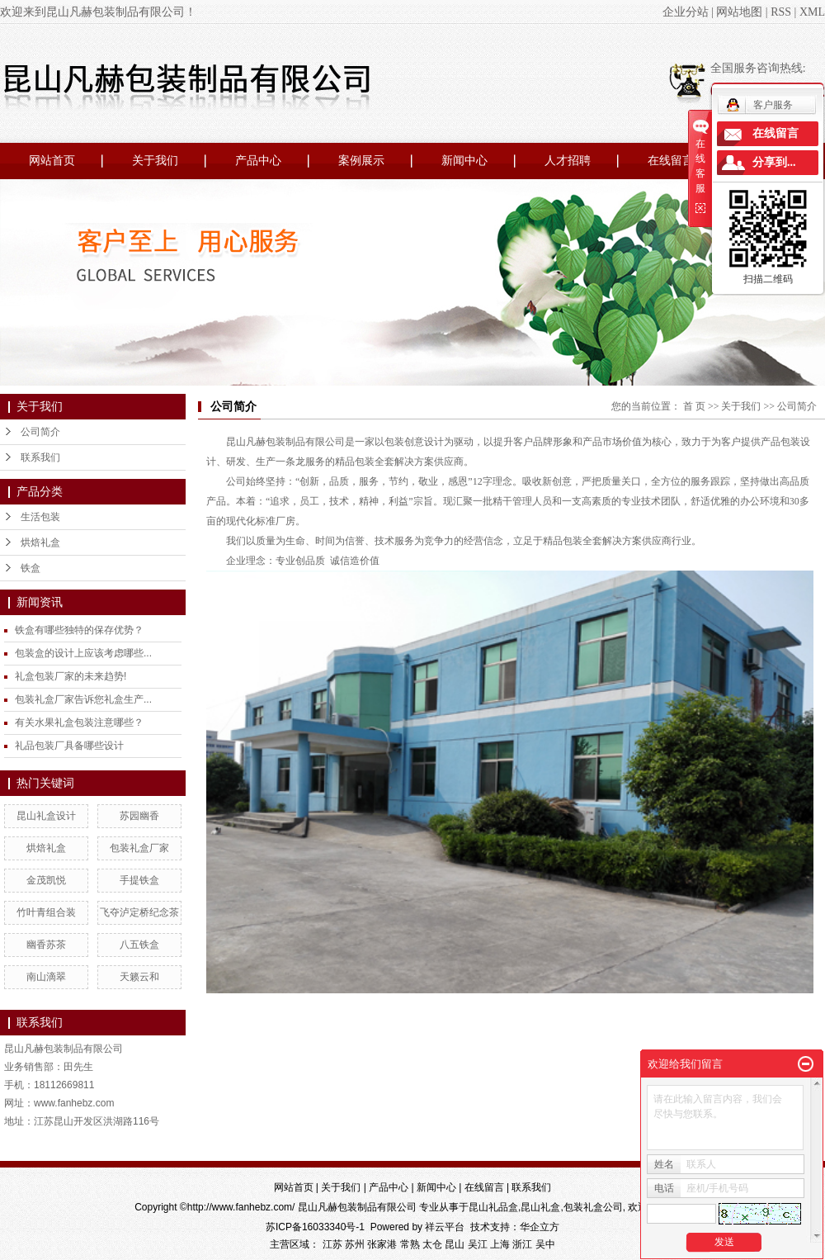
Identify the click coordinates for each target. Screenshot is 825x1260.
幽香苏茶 (46, 944)
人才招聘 (567, 160)
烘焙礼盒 (40, 542)
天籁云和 (139, 977)
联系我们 (40, 457)
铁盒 (30, 568)
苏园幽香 (139, 816)
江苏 (332, 1244)
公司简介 (40, 432)
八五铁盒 (139, 944)
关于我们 (155, 160)
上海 (500, 1244)
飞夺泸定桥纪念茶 (139, 912)
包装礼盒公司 (593, 1207)
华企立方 (539, 1227)
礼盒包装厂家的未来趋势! (70, 676)
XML (812, 12)
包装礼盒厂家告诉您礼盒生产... (83, 699)
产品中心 (258, 160)
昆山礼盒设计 (46, 816)
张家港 (382, 1244)
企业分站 (685, 12)
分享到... (774, 162)
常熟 (410, 1244)
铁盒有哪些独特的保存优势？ (79, 630)
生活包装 (40, 517)
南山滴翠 (46, 977)
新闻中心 (464, 160)
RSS (781, 12)
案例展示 (361, 160)
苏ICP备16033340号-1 (315, 1227)
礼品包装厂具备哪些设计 (69, 745)
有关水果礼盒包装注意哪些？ (79, 722)
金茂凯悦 (46, 880)
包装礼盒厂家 (139, 848)
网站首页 (52, 160)
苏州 (355, 1244)
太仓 (432, 1244)
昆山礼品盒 (493, 1207)
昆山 (454, 1244)
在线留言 (671, 160)
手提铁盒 (139, 880)
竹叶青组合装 (46, 912)
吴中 (545, 1244)
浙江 (522, 1244)
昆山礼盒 (540, 1207)
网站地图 (739, 12)
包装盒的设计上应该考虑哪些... (83, 653)
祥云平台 (444, 1227)
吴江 (478, 1244)
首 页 (694, 406)
